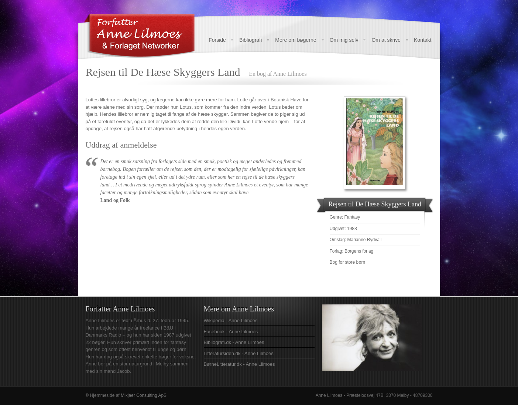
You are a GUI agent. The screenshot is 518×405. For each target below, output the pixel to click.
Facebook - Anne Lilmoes (231, 331)
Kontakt (422, 40)
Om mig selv (344, 40)
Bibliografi (250, 40)
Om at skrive (386, 40)
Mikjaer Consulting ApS (144, 395)
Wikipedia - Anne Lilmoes (231, 320)
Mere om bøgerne (295, 40)
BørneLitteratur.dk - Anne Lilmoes (239, 364)
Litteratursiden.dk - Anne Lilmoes (239, 353)
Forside (217, 40)
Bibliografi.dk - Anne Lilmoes (234, 342)
